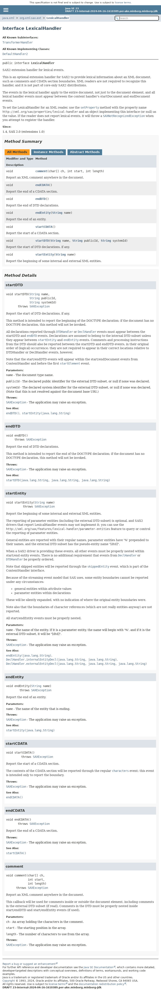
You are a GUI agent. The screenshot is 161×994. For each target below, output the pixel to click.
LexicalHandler (58, 18)
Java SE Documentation (98, 967)
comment (41, 171)
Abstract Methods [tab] (85, 152)
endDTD (40, 199)
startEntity (44, 254)
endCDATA (42, 185)
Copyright (9, 980)
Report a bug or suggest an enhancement (29, 964)
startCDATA (43, 226)
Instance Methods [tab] (48, 152)
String (57, 212)
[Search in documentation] (137, 18)
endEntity (43, 212)
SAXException (40, 306)
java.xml (8, 18)
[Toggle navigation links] (5, 10)
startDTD (42, 240)
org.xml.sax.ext (30, 18)
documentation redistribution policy (101, 984)
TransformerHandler (18, 42)
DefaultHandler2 (15, 54)
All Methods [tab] (17, 152)
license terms (123, 2)
